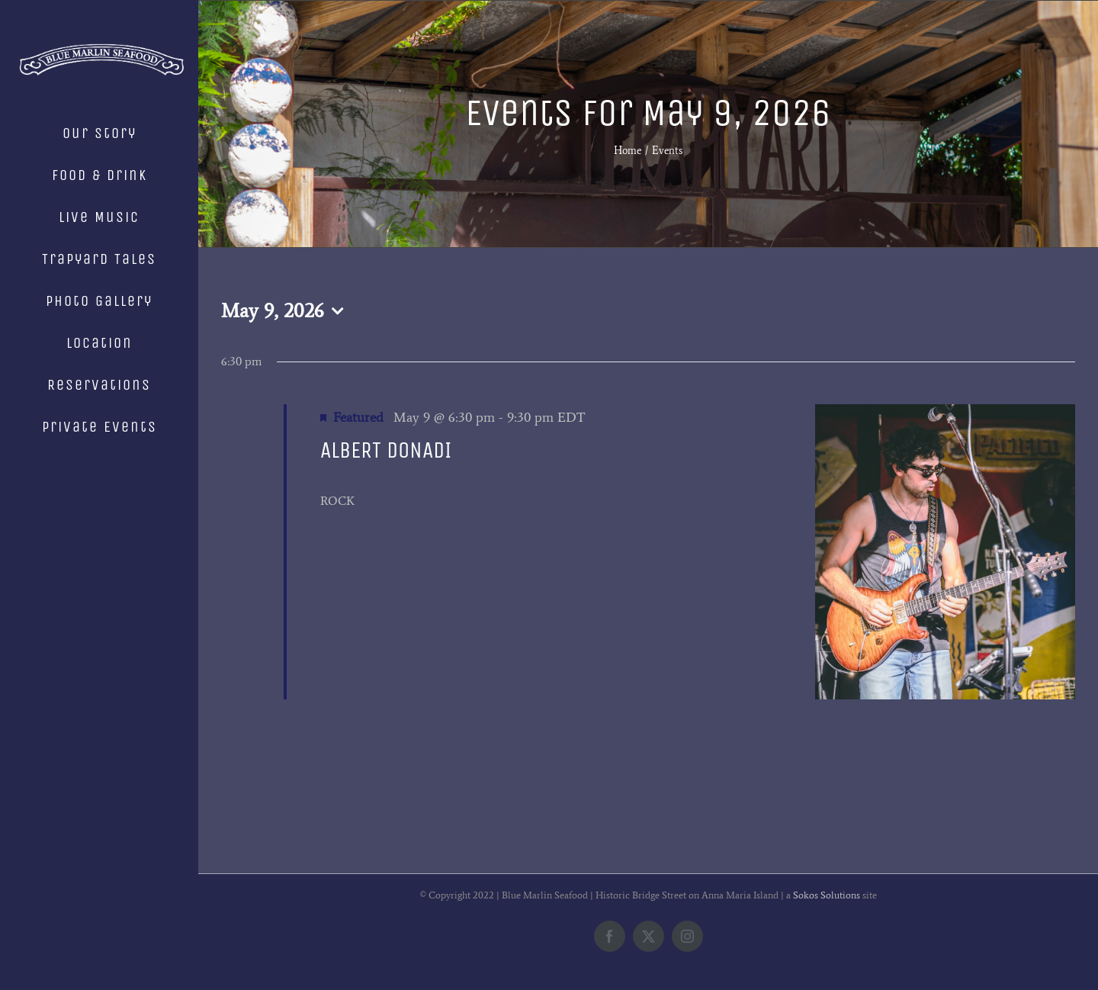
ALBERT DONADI (385, 450)
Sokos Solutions (826, 895)
